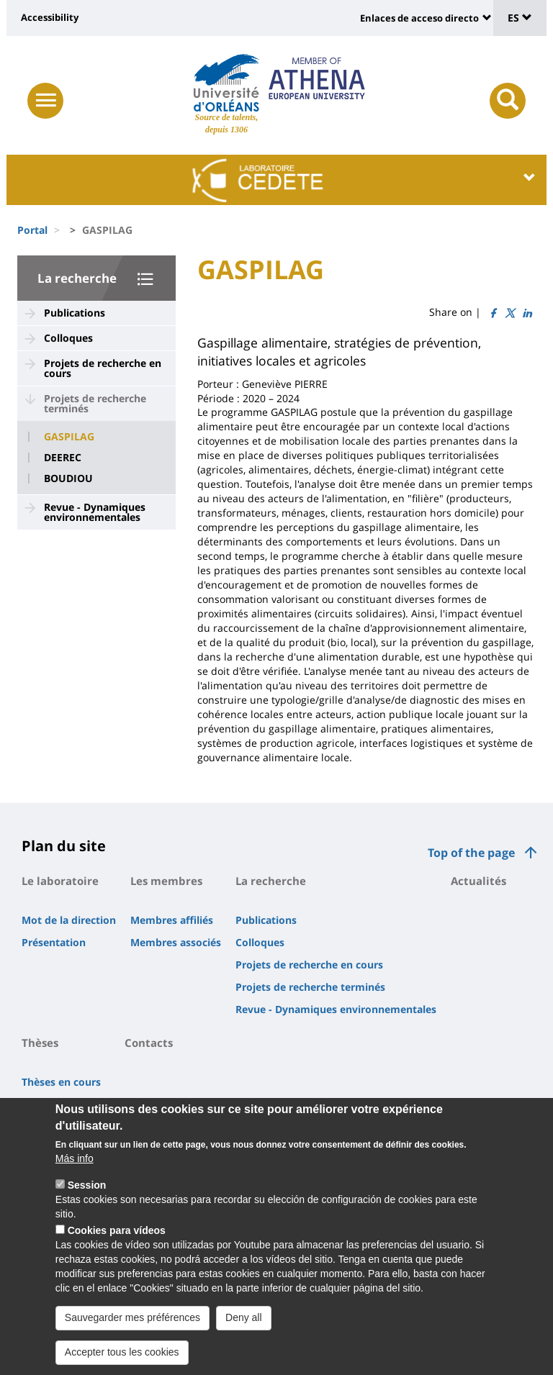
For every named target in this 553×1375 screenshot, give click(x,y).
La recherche (77, 278)
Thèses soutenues (66, 1104)
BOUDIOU (68, 478)
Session (87, 1198)
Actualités (478, 880)
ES (520, 17)
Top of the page (471, 853)
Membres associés (175, 942)
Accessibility (49, 17)
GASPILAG (69, 437)
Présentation (54, 942)
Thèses (40, 1042)
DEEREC (62, 458)
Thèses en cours (61, 1082)
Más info (74, 1171)
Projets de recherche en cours (102, 368)
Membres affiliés (171, 920)
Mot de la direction (69, 920)
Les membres (166, 880)
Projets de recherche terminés (95, 403)
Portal (32, 230)
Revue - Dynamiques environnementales (94, 512)
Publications (74, 312)
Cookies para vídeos (117, 1243)
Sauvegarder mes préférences (132, 1330)
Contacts (149, 1042)
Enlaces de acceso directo (419, 18)
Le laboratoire (60, 880)
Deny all (243, 1330)
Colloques (68, 338)
